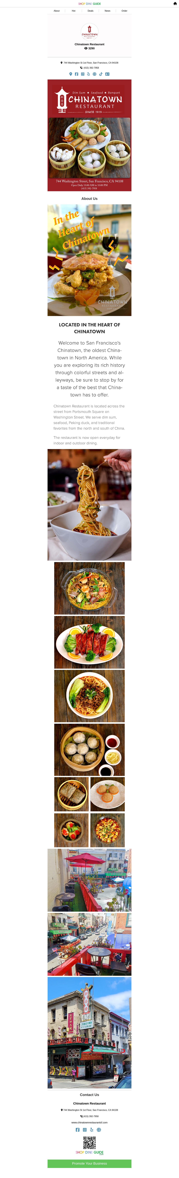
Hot (73, 11)
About (57, 11)
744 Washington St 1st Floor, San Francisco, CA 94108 (89, 63)
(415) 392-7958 (89, 68)
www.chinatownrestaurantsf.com (89, 1122)
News (107, 11)
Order (124, 11)
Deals (90, 11)
